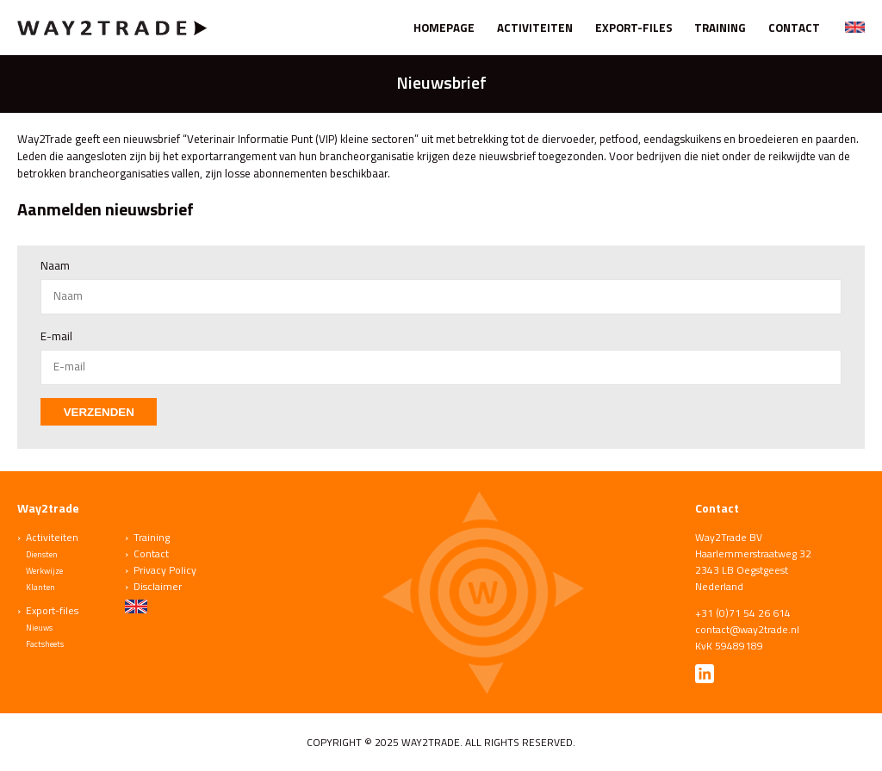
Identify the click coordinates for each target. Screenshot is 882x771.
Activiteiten (535, 27)
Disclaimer (158, 586)
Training (720, 27)
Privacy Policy (165, 570)
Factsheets (45, 643)
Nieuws (39, 627)
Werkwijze (44, 570)
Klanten (40, 587)
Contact (794, 27)
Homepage (444, 27)
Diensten (42, 554)
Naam (55, 265)
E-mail (56, 336)
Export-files (634, 27)
